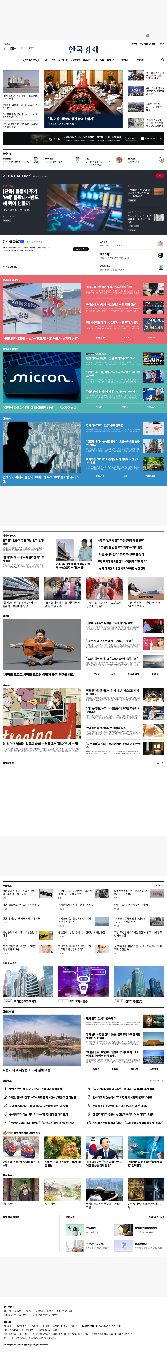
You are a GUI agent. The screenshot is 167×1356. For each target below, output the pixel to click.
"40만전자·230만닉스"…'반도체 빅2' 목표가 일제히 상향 (40, 338)
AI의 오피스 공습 (72, 1001)
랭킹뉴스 (7, 1080)
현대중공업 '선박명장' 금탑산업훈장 (131, 904)
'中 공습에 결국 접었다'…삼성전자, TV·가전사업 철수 (130, 920)
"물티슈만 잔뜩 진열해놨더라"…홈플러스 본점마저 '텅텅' (20, 604)
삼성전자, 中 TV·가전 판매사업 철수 (75, 904)
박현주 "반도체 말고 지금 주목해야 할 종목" (121, 540)
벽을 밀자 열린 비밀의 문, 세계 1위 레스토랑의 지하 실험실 (112, 692)
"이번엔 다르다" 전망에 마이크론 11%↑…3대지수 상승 (40, 408)
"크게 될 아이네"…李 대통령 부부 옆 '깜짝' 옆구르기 (62, 604)
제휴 (16, 1325)
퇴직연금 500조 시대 (19, 1001)
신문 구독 (134, 44)
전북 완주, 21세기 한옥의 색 (101, 1018)
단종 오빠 (8, 1204)
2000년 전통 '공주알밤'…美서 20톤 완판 (62, 1163)
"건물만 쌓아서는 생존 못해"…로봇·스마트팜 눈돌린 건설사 (112, 443)
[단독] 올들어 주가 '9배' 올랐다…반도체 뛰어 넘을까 (20, 197)
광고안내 (39, 1311)
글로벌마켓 (75, 59)
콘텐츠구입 (23, 1325)
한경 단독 (131, 185)
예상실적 (99, 407)
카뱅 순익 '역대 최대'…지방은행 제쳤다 (20, 934)
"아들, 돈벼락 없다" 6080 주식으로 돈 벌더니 (122, 554)
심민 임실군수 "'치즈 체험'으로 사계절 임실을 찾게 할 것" (104, 1163)
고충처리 (28, 1311)
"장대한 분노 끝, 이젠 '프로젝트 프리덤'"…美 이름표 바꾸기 (113, 373)
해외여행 (134, 1069)
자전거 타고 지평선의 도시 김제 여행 (26, 1070)
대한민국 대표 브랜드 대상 (27, 1133)
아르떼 (6, 616)
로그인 (161, 44)
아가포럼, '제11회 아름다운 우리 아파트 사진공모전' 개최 (112, 460)
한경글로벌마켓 (10, 349)
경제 (46, 59)
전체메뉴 (140, 59)
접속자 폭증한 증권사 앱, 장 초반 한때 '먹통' (109, 287)
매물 (125, 476)
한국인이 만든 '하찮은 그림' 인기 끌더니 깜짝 (24, 542)
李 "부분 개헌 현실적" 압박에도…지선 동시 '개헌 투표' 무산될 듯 (138, 947)
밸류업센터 (150, 476)
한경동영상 (8, 763)
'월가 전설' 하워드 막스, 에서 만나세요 (155, 75)
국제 (95, 59)
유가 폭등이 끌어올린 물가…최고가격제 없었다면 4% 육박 (20, 116)
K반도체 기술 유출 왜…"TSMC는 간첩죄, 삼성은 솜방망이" (155, 122)
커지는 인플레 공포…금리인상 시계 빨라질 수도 (99, 163)
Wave (6, 685)
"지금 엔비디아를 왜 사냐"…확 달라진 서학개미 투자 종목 (123, 1089)
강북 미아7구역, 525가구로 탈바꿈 (104, 425)
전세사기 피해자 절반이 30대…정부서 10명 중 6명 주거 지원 (41, 479)
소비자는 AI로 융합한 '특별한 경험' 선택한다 (145, 1163)
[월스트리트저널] (23, 48)
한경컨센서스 (100, 337)
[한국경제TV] (13, 48)
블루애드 (50, 1311)
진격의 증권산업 (128, 1001)
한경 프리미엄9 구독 (147, 44)
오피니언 (110, 59)
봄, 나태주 (49, 1204)
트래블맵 (96, 1069)
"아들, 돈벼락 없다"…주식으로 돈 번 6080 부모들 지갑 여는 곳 (42, 1097)
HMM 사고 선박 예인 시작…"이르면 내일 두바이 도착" (20, 97)
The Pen (7, 1175)
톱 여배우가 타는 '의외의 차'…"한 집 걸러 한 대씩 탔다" (39, 1114)
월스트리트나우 (96, 354)
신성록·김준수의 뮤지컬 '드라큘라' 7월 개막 (109, 623)
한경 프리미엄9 (31, 59)
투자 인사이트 (8, 185)
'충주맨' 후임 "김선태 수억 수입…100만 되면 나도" (145, 604)
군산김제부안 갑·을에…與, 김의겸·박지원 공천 (81, 932)
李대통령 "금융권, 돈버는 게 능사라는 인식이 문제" (20, 106)
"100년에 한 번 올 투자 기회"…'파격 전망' (120, 547)
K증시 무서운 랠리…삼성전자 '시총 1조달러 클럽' (155, 91)
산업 (53, 59)
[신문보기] (4, 48)
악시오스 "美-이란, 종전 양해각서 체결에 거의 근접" (74, 920)
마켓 (151, 337)
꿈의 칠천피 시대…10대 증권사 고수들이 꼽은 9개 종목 (38, 1106)
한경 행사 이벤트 (11, 1217)
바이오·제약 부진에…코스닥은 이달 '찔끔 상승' (111, 304)
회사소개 (7, 1311)
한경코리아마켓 (10, 280)
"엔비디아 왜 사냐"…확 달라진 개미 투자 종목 (23, 559)
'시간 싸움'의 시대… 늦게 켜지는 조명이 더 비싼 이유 (113, 745)
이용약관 (73, 1325)
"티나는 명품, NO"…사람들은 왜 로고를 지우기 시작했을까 (113, 710)
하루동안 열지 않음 (151, 138)
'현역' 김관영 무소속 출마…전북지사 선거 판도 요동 (19, 947)
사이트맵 (45, 1325)
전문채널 (124, 59)
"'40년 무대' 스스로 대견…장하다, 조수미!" (109, 641)
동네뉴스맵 (100, 476)
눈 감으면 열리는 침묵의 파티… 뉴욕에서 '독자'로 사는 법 (40, 744)
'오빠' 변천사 (133, 161)
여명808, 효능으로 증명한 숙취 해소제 (21, 1163)
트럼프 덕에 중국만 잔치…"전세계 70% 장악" (122, 561)
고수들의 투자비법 (135, 211)
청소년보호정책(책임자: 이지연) (110, 1325)
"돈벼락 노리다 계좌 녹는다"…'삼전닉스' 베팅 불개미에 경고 (41, 1123)
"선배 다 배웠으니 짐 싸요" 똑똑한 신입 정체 (121, 568)
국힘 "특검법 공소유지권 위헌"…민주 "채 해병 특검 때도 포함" (138, 934)
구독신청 (18, 1311)
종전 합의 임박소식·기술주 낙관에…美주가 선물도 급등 (18, 892)
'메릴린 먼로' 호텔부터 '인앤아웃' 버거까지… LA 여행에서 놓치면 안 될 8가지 (112, 1054)
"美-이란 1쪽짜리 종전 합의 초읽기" (71, 118)
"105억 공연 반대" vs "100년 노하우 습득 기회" (112, 659)
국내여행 (115, 1069)
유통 (102, 59)
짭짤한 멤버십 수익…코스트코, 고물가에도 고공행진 (130, 892)
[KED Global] (31, 48)
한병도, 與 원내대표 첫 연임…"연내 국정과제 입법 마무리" (74, 947)
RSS (65, 1325)
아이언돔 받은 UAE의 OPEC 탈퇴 (16, 163)
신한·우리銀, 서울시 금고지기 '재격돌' (21, 918)
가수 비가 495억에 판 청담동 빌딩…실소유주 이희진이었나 (73, 565)
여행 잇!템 (154, 1069)
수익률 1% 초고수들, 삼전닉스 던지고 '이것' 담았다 (120, 1106)
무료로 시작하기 (81, 249)
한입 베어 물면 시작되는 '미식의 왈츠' (106, 728)
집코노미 (86, 59)
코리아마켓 (62, 59)
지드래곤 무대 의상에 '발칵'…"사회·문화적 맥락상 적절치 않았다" (128, 1123)
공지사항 (70, 1217)
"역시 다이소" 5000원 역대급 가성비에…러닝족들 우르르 (75, 892)
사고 (162, 1217)
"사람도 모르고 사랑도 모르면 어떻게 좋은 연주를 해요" (39, 674)
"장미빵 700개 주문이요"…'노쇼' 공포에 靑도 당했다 (20, 125)
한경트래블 (8, 1011)
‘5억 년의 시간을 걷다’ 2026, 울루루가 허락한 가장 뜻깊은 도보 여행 (113, 1036)
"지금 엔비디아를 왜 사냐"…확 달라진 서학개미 (111, 391)
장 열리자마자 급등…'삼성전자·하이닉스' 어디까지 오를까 (123, 1114)
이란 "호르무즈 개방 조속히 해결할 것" (21, 904)
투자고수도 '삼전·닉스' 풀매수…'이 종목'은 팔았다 (139, 219)
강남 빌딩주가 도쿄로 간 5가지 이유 (145, 1205)
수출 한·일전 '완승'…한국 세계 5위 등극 (154, 106)
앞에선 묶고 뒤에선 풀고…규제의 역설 (103, 1205)
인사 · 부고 (153, 1217)
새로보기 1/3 (159, 885)
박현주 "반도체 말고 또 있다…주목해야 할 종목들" (36, 1089)
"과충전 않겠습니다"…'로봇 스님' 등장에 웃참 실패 (104, 604)
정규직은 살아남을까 (53, 161)
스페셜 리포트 (10, 963)
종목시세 (125, 407)
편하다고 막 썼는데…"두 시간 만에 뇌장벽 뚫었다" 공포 (122, 1097)
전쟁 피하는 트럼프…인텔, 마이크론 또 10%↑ (111, 358)
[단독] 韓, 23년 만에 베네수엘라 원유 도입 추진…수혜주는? (139, 193)
